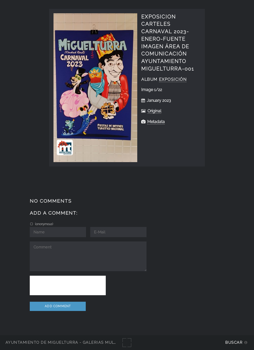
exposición (173, 79)
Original (154, 111)
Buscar (233, 342)
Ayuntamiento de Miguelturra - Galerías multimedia (69, 342)
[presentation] (68, 285)
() (43, 224)
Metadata (156, 121)
